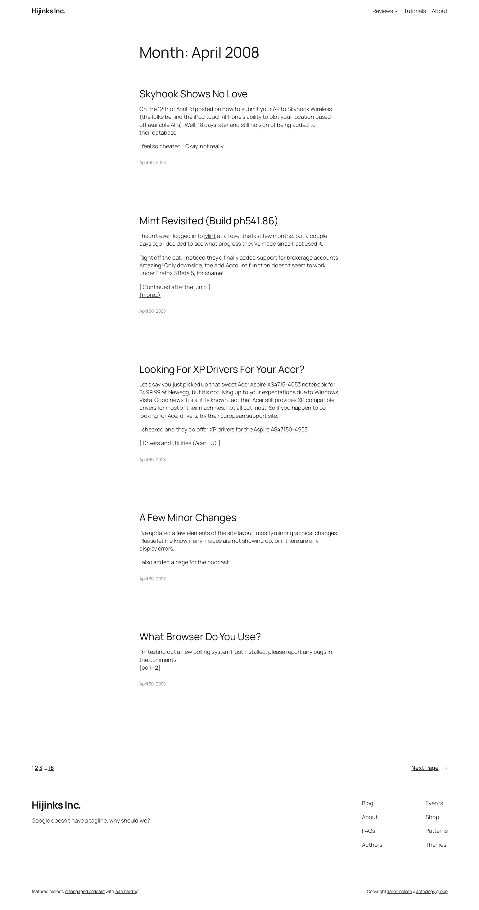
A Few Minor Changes (188, 517)
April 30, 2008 (152, 162)
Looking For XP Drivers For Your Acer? (222, 369)
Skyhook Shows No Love (193, 93)
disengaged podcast (85, 891)
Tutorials (415, 11)
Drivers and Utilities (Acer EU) (180, 443)
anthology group (432, 891)
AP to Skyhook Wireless (302, 109)
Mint (210, 235)
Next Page (429, 768)
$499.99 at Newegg (164, 392)
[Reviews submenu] (396, 11)
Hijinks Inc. (49, 11)
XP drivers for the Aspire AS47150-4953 (258, 429)
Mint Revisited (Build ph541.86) (209, 220)
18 (51, 767)
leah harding (126, 891)
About (440, 11)
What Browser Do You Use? (200, 636)
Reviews (383, 11)
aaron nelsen (399, 891)
